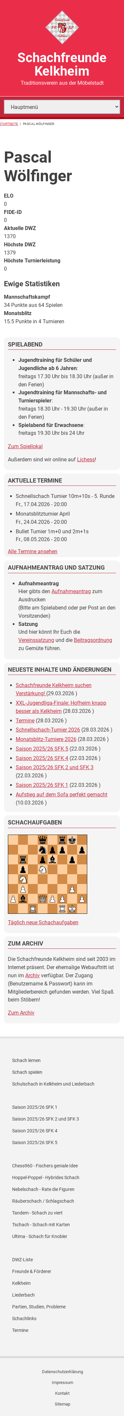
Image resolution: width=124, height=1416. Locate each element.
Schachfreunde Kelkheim (62, 64)
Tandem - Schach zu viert (37, 1212)
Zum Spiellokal (25, 446)
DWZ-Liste (22, 1259)
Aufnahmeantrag (71, 591)
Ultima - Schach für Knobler (39, 1236)
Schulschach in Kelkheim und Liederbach (53, 1084)
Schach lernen (26, 1060)
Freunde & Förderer (31, 1271)
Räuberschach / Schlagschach (43, 1201)
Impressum (62, 1382)
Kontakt (62, 1393)
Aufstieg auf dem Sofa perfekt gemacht (61, 794)
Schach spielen (27, 1072)
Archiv (32, 975)
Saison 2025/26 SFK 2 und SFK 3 (54, 767)
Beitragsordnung (93, 640)
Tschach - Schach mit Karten (41, 1224)
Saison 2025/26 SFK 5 (42, 749)
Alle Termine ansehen (32, 551)
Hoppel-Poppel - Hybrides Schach (45, 1177)
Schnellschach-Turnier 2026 (48, 730)
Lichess (86, 459)
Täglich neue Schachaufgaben (43, 922)
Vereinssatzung (36, 640)
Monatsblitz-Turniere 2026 (46, 739)
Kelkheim (21, 1283)
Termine (25, 720)
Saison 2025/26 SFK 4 (42, 758)
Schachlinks (24, 1318)
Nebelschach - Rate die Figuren (43, 1189)
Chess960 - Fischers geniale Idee (45, 1165)
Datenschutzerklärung (62, 1372)
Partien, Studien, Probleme (39, 1306)
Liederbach (23, 1295)
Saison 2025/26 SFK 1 (42, 785)
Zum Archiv (21, 1013)
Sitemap (62, 1404)
